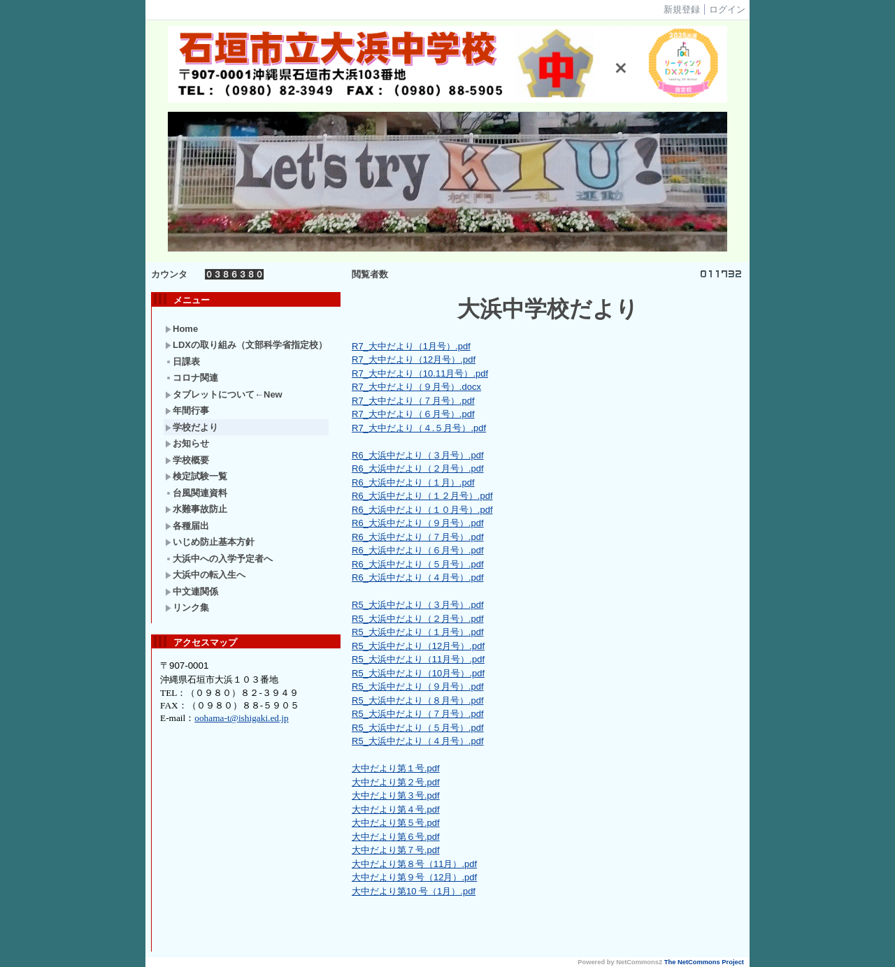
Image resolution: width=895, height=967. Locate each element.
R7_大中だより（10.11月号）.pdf (420, 373)
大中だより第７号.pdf (396, 850)
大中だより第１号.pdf (396, 768)
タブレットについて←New (223, 394)
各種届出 (187, 526)
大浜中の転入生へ (205, 574)
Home (181, 328)
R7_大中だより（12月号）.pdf (413, 359)
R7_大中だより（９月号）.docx (416, 386)
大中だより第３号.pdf (396, 795)
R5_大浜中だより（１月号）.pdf (418, 632)
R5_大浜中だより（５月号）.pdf (418, 727)
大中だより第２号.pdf (396, 782)
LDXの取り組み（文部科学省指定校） (246, 345)
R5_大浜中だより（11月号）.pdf (418, 659)
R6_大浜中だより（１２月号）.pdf (422, 495)
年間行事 (187, 410)
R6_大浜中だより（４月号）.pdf (418, 577)
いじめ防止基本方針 (210, 542)
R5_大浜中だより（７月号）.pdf (418, 713)
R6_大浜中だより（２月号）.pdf (418, 468)
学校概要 (187, 460)
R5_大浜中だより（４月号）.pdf (418, 741)
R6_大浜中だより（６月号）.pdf (418, 550)
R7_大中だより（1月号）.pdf (411, 346)
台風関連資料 (196, 493)
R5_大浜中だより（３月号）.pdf (418, 604)
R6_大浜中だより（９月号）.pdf (418, 523)
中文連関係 (191, 591)
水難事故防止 (196, 509)
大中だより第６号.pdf (396, 836)
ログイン (727, 9)
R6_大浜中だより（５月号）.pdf (418, 564)
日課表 (182, 361)
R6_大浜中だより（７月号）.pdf (418, 537)
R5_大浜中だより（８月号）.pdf (418, 700)
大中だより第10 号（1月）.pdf (413, 891)
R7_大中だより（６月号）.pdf (413, 414)
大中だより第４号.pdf (396, 809)
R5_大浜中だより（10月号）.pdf (418, 673)
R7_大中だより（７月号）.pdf (413, 400)
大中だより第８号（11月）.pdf (414, 864)
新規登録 (682, 9)
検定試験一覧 (196, 476)
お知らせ (187, 443)
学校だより (191, 427)
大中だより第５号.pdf (396, 822)
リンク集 (187, 607)
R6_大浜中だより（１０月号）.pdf (422, 509)
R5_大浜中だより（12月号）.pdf (418, 646)
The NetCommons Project (704, 962)
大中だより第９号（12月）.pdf (414, 877)
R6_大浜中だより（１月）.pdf (413, 482)
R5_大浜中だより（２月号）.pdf (418, 618)
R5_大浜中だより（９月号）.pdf (418, 686)
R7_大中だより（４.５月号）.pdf (419, 428)
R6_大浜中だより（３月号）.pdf (418, 455)
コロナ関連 (191, 377)
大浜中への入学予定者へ (219, 558)
